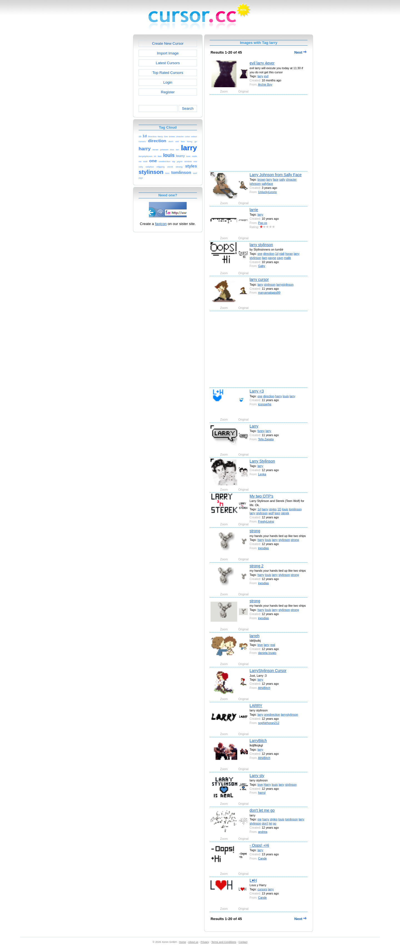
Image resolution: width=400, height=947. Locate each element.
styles (273, 509)
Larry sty (257, 775)
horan (289, 253)
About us (193, 942)
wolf (271, 513)
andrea (262, 831)
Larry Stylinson (262, 461)
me (260, 819)
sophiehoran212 (268, 722)
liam (264, 257)
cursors (262, 889)
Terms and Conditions (223, 942)
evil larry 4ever (262, 63)
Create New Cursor (168, 43)
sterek (285, 513)
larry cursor (259, 279)
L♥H (253, 880)
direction (268, 253)
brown (262, 179)
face (275, 179)
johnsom (255, 183)
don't (265, 823)
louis (286, 396)
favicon (161, 224)
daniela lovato (267, 652)
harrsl (262, 792)
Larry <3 (257, 391)
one (260, 253)
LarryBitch (258, 740)
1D (279, 509)
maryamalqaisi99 (269, 292)
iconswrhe (264, 404)
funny (261, 431)
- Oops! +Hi (259, 845)
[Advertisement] (109, 117)
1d (277, 253)
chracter (291, 179)
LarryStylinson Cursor (268, 670)
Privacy (205, 942)
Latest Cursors (168, 63)
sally (282, 179)
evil (266, 76)
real (272, 644)
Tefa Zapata (266, 439)
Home (182, 942)
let (270, 823)
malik (287, 257)
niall (281, 253)
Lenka (262, 474)
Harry (267, 784)
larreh (254, 636)
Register (167, 92)
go (274, 823)
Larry (254, 426)
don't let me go (262, 810)
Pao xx (262, 222)
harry (278, 396)
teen (277, 513)
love (260, 644)
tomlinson (295, 509)
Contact (243, 942)
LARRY (256, 705)
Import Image (168, 53)
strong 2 (257, 566)
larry (260, 76)
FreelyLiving (266, 521)
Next (300, 52)
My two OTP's (261, 496)
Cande (262, 858)
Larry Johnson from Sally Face (276, 175)
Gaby (261, 266)
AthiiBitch (264, 687)
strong (255, 531)
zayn (280, 257)
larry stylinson (261, 245)
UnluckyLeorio (267, 192)
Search (188, 108)
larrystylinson (285, 284)
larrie (254, 210)
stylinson (255, 257)
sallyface (267, 183)
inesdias (263, 548)
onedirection (272, 714)
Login (167, 82)
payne (272, 257)
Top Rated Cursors (167, 73)
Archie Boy (265, 84)
